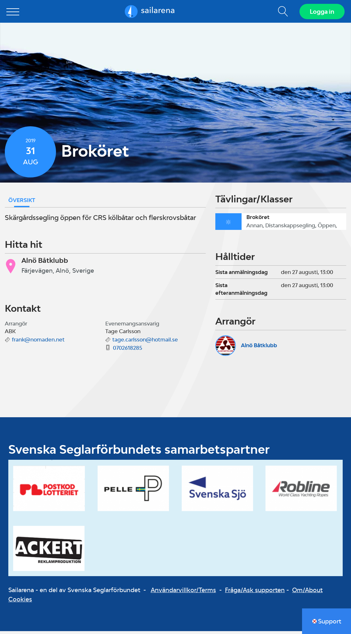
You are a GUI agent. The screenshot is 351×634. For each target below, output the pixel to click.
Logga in (320, 12)
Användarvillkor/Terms (183, 592)
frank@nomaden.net (38, 342)
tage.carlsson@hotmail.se (145, 342)
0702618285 (127, 351)
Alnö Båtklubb (259, 348)
